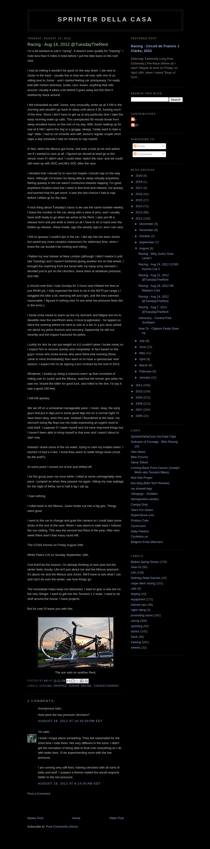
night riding (138, 610)
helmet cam (139, 604)
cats (134, 588)
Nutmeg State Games (145, 578)
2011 (139, 385)
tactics (135, 631)
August (144, 248)
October (145, 236)
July (142, 341)
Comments (143, 154)
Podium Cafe (140, 520)
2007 (139, 409)
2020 (139, 175)
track (134, 636)
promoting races (142, 615)
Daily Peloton (140, 531)
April (142, 359)
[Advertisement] (83, 805)
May (142, 353)
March (144, 365)
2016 (139, 194)
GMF (135, 125)
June (143, 347)
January (145, 377)
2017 (139, 188)
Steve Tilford (139, 462)
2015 (139, 200)
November (146, 230)
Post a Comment (39, 793)
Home (76, 818)
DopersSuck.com (142, 515)
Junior (74, 686)
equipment (138, 599)
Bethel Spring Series (145, 562)
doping (135, 594)
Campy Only (139, 504)
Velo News (138, 452)
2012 (139, 218)
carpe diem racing (143, 583)
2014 (139, 206)
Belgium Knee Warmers (147, 542)
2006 (139, 416)
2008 (139, 403)
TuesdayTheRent (106, 686)
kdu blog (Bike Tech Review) (150, 483)
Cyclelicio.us (139, 536)
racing (86, 686)
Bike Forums (139, 457)
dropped (60, 686)
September (147, 242)
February (145, 371)
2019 (139, 181)
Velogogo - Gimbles (144, 493)
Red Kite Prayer (142, 477)
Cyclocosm (138, 526)
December (146, 224)
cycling (46, 686)
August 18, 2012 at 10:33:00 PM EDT (70, 721)
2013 (139, 212)
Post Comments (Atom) (62, 826)
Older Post (116, 818)
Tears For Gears (142, 510)
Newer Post (35, 818)
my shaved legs (141, 488)
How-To (136, 567)
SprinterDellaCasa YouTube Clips (153, 436)
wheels (135, 647)
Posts (139, 146)
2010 (139, 391)
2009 (139, 397)
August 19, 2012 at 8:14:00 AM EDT (69, 783)
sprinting (137, 626)
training (136, 642)
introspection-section (145, 499)
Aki (40, 731)
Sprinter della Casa (105, 19)
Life (133, 572)
